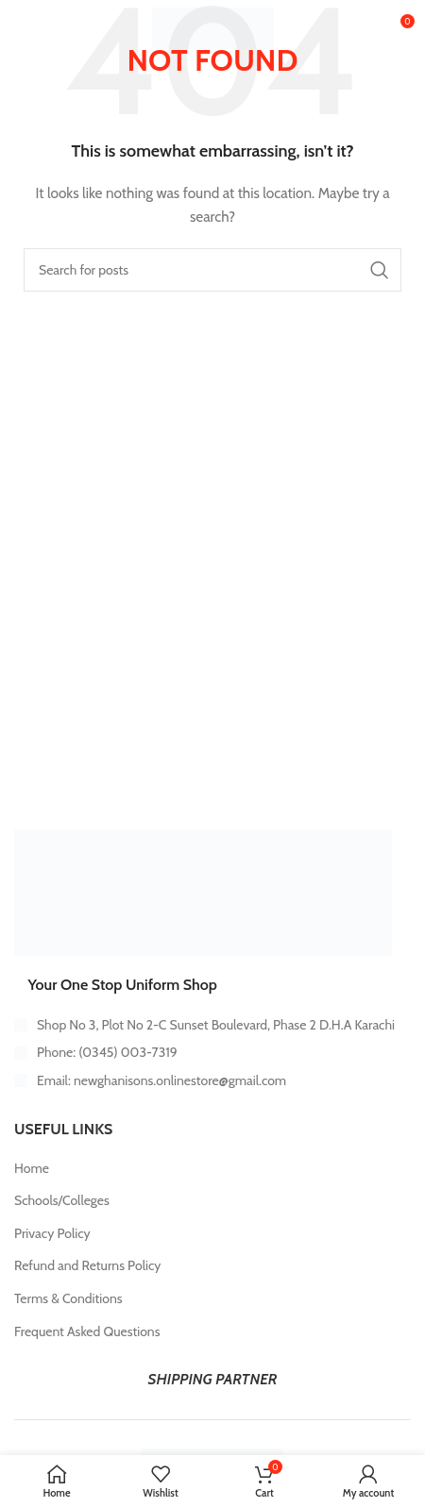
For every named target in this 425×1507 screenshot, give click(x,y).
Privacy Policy (52, 1233)
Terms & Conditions (68, 1298)
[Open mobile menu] (45, 28)
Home (31, 1168)
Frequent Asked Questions (87, 1331)
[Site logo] (213, 26)
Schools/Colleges (62, 1200)
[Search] (212, 270)
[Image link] (203, 890)
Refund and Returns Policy (87, 1265)
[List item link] (212, 1052)
